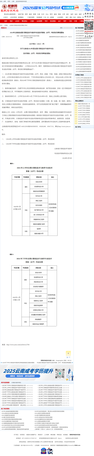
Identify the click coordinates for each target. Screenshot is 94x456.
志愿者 (52, 17)
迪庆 (72, 14)
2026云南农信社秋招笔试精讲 (83, 35)
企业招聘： (60, 17)
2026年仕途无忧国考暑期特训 (83, 69)
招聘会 (79, 17)
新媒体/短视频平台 (31, 434)
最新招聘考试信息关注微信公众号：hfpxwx (60, 36)
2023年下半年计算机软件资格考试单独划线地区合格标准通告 (18, 362)
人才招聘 (46, 434)
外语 (75, 21)
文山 (47, 14)
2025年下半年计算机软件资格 (84, 82)
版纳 (55, 14)
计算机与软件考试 (16, 382)
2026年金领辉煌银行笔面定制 (83, 54)
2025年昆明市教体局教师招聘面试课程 (12, 419)
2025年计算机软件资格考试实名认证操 (50, 387)
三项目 (32, 21)
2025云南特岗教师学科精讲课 (83, 71)
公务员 (17, 21)
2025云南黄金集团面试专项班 (42, 421)
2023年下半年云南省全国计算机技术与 (14, 403)
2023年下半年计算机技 (84, 110)
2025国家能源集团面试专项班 (83, 59)
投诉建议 (65, 434)
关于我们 (16, 434)
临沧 (76, 14)
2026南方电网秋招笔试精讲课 (42, 415)
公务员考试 (13, 17)
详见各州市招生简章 (69, 442)
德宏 (80, 14)
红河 (42, 14)
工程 (70, 21)
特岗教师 (39, 17)
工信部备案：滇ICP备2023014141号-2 (23, 445)
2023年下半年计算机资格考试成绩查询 (50, 398)
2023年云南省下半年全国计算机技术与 (50, 403)
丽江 (67, 14)
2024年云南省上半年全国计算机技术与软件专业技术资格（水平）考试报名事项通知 (49, 362)
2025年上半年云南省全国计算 (84, 78)
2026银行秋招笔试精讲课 (8, 417)
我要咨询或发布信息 (75, 434)
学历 (46, 21)
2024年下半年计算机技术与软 (84, 95)
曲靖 (30, 14)
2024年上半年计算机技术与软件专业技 (50, 392)
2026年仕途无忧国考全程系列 (83, 66)
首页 (5, 21)
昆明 (26, 14)
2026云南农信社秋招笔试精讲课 (10, 413)
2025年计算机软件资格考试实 (84, 88)
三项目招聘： (31, 17)
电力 (74, 17)
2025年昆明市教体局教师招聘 (83, 50)
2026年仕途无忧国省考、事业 (83, 33)
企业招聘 (39, 21)
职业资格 (53, 21)
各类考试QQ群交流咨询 (72, 438)
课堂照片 (40, 434)
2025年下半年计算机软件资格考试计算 (14, 385)
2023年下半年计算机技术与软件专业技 (14, 398)
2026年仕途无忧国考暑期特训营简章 (11, 427)
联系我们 (22, 434)
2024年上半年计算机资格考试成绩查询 (14, 394)
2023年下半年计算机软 (84, 108)
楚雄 (59, 14)
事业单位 (24, 21)
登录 (9, 1)
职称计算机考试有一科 (84, 104)
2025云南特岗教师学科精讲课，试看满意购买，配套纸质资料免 (51, 427)
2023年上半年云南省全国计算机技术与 (50, 405)
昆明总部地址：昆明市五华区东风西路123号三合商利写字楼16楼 (36, 442)
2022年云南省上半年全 (84, 123)
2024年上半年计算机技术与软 (84, 97)
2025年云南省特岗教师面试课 (83, 31)
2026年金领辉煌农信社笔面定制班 (43, 419)
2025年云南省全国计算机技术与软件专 (14, 390)
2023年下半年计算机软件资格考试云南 (14, 401)
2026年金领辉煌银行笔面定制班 (10, 421)
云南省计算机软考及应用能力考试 (18, 25)
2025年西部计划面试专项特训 (83, 62)
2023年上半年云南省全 (84, 119)
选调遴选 (20, 17)
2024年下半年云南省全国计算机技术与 (14, 392)
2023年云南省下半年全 (84, 114)
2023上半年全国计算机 (84, 117)
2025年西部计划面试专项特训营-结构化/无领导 (47, 423)
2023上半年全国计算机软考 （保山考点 (14, 405)
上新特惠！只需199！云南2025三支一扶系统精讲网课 (49, 429)
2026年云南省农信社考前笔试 (83, 47)
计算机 (82, 21)
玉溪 (38, 14)
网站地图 (53, 434)
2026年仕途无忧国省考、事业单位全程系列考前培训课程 (49, 411)
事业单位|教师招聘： (10, 14)
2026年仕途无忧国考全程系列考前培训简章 (46, 425)
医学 (65, 21)
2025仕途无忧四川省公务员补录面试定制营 (13, 425)
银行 (67, 17)
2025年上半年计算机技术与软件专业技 (14, 387)
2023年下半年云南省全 (84, 112)
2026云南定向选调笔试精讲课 (42, 413)
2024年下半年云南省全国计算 (84, 86)
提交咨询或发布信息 (21, 1)
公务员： (6, 17)
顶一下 (68, 357)
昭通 (34, 14)
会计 (59, 21)
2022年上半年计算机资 (84, 121)
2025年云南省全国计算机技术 (84, 80)
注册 (13, 1)
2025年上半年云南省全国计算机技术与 (50, 385)
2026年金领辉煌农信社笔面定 (83, 52)
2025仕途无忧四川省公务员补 (83, 64)
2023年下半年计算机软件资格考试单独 (50, 396)
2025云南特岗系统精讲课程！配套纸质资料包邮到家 (15, 429)
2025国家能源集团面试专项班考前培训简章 (13, 423)
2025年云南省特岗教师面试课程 (10, 411)
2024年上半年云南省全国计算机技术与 (50, 394)
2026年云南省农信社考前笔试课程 (43, 417)
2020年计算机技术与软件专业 (84, 93)
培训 (11, 21)
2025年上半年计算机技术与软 (84, 84)
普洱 (51, 14)
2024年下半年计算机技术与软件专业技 (50, 390)
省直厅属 (20, 14)
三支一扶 (46, 17)
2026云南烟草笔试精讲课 (8, 415)
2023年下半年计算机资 (84, 106)
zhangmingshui (59, 360)
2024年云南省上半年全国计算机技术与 (14, 396)
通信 (71, 17)
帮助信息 (59, 434)
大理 (63, 14)
